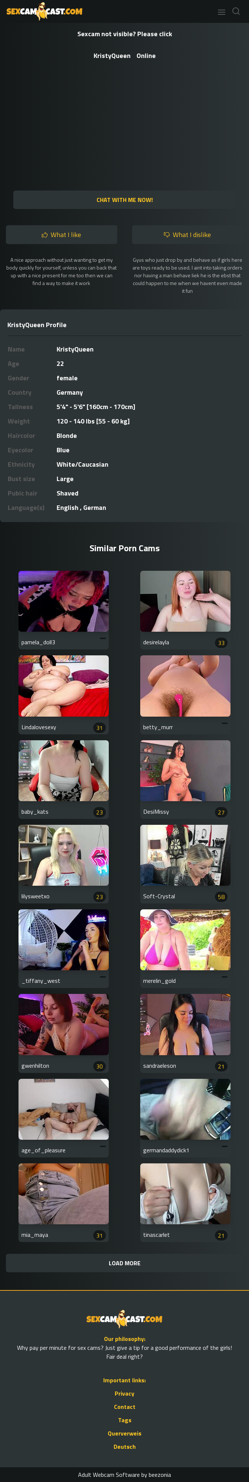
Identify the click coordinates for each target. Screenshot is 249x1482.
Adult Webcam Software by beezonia (124, 1474)
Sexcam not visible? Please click (124, 34)
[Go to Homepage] (42, 11)
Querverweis (124, 1433)
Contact (124, 1406)
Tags (124, 1420)
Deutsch (125, 1446)
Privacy (124, 1393)
